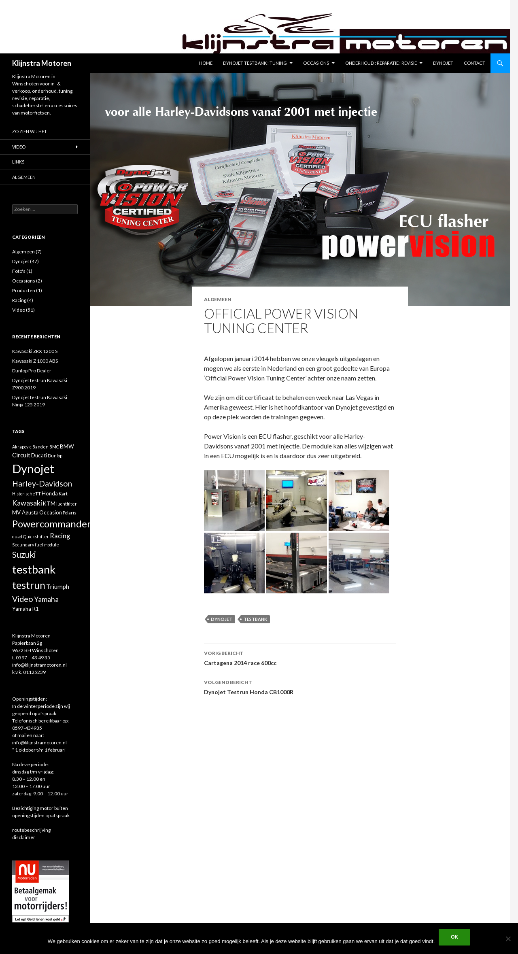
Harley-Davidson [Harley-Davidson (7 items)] (42, 483)
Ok (454, 937)
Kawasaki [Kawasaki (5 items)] (27, 502)
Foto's (18, 271)
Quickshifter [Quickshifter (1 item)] (36, 536)
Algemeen (217, 299)
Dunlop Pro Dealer (31, 371)
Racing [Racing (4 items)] (60, 536)
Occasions (316, 63)
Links (18, 161)
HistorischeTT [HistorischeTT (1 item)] (26, 493)
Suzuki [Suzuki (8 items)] (24, 554)
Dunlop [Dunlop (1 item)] (55, 455)
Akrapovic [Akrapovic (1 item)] (22, 446)
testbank (255, 619)
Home (205, 63)
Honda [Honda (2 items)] (50, 493)
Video (18, 146)
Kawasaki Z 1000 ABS (35, 361)
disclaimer (23, 837)
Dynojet (443, 63)
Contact (474, 63)
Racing (19, 300)
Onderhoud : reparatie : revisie (381, 63)
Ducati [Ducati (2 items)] (39, 455)
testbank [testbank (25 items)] (33, 569)
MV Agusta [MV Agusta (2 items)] (25, 512)
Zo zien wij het (29, 131)
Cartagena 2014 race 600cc (300, 657)
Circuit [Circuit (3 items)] (21, 455)
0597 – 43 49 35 (33, 657)
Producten (23, 290)
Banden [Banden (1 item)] (40, 446)
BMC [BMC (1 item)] (54, 446)
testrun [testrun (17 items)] (28, 585)
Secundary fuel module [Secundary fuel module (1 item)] (35, 544)
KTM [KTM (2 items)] (49, 503)
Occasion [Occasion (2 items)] (50, 512)
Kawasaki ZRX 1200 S (34, 351)
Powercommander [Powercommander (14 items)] (51, 523)
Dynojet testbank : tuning (255, 63)
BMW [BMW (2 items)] (67, 446)
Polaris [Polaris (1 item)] (69, 512)
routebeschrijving (31, 830)
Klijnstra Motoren (41, 63)
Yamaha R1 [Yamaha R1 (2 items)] (25, 609)
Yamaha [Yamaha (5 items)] (46, 599)
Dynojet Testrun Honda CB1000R (300, 686)
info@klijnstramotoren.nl (39, 665)
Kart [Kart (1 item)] (63, 493)
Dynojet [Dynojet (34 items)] (33, 468)
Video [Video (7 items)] (22, 598)
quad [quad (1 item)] (17, 536)
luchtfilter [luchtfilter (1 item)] (66, 503)
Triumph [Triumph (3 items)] (57, 586)
